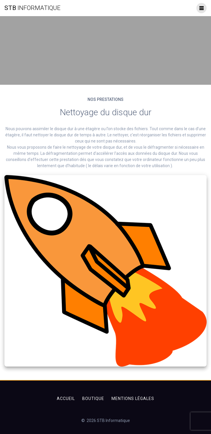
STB (32, 8)
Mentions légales (132, 398)
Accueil (66, 398)
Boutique (93, 398)
